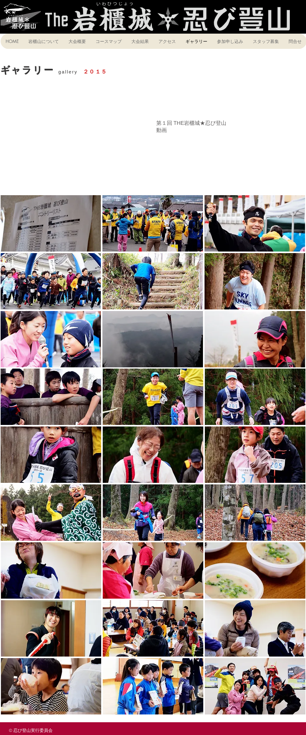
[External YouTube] (75, 143)
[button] (51, 223)
